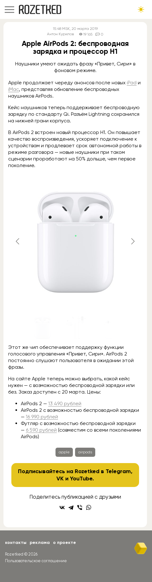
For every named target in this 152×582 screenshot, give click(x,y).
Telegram (118, 471)
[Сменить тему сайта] (141, 9)
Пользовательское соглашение (36, 560)
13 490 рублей (64, 403)
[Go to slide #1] (42, 327)
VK (60, 478)
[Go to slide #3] (108, 327)
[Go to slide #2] (75, 327)
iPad (132, 83)
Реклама (40, 542)
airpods (85, 452)
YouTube (81, 478)
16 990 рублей (42, 417)
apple (64, 452)
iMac (13, 89)
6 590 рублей (41, 430)
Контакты (15, 542)
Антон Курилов (60, 34)
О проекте (64, 542)
